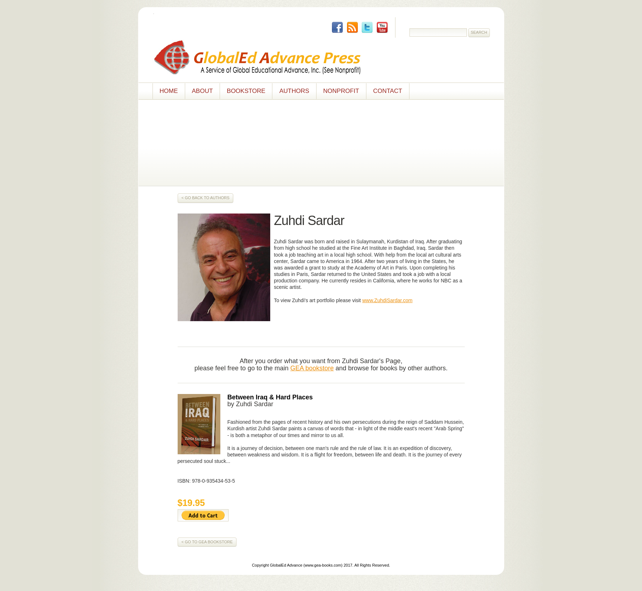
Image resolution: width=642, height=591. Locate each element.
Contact (387, 91)
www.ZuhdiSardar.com (387, 300)
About (202, 91)
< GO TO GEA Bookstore (207, 542)
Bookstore (246, 91)
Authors (294, 91)
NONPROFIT (341, 91)
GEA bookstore (312, 368)
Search (479, 32)
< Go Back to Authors (206, 198)
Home (169, 91)
